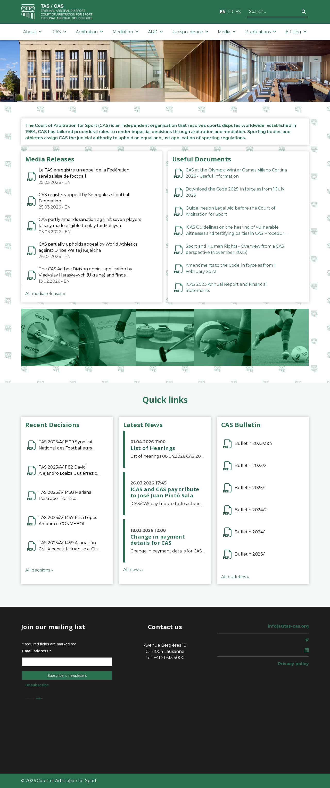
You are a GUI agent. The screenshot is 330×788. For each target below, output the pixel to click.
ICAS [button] (59, 31)
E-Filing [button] (296, 31)
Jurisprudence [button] (190, 31)
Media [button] (227, 31)
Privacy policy (293, 663)
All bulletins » (235, 576)
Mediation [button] (126, 31)
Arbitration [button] (89, 31)
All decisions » (39, 570)
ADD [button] (155, 31)
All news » (133, 569)
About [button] (32, 31)
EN (223, 11)
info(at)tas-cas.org (288, 626)
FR (230, 11)
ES (238, 11)
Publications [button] (260, 31)
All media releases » (45, 293)
